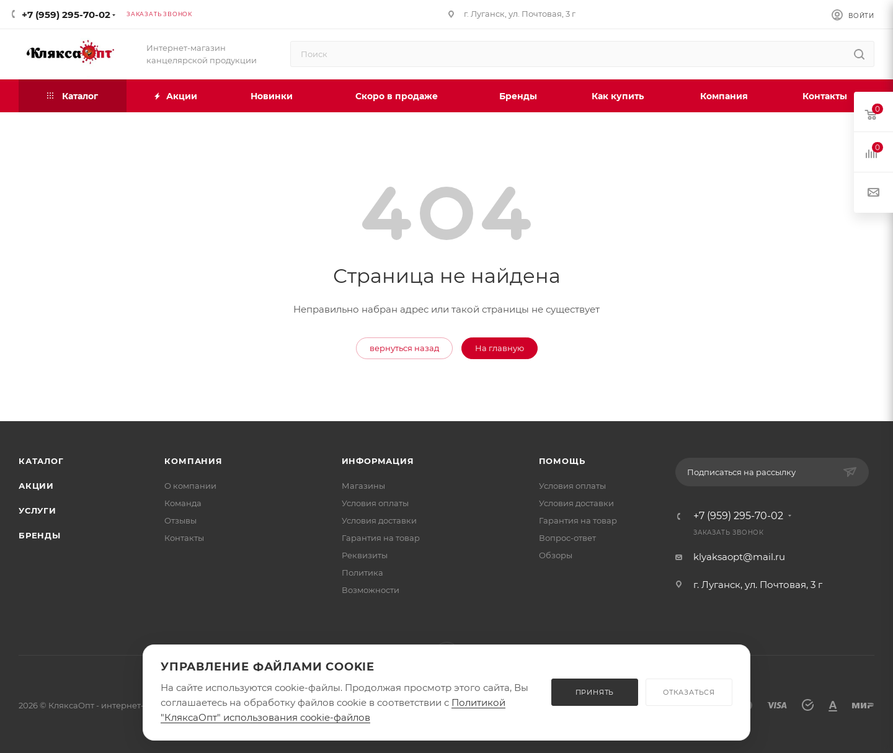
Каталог (41, 461)
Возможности (370, 590)
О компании (190, 486)
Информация (378, 461)
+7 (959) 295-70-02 (66, 14)
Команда (183, 503)
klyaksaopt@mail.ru (739, 557)
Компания (193, 461)
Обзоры (555, 555)
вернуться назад (404, 348)
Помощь (562, 461)
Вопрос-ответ (567, 538)
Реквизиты (365, 555)
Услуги (37, 510)
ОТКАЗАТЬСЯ (689, 692)
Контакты (184, 538)
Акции (36, 486)
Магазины (363, 486)
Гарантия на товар (381, 538)
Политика (362, 572)
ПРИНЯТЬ (595, 692)
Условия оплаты (375, 503)
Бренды (40, 535)
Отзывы (180, 520)
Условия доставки (379, 520)
